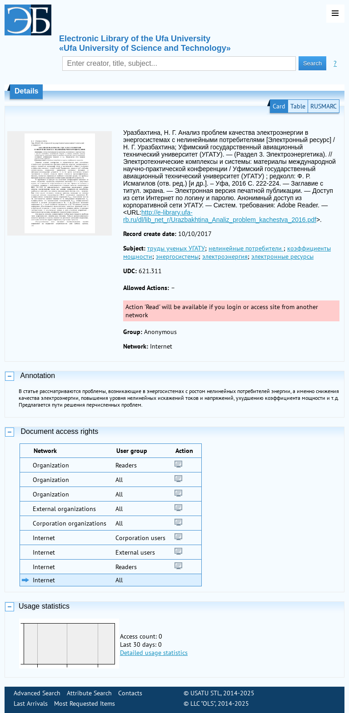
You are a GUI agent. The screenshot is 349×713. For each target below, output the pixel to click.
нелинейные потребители (246, 248)
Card (279, 106)
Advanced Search (37, 693)
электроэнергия (225, 256)
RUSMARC (323, 106)
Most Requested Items (84, 703)
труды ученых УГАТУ (176, 248)
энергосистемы (177, 256)
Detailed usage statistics (154, 653)
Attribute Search (89, 693)
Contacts (130, 693)
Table (297, 106)
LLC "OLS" (202, 703)
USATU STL (205, 693)
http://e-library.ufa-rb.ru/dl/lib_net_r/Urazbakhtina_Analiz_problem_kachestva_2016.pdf (219, 216)
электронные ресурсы (282, 256)
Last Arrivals (31, 703)
